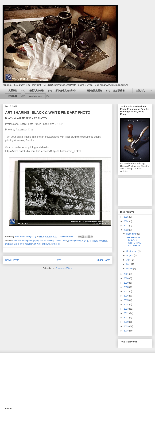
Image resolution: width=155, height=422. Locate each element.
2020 (126, 278)
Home (58, 260)
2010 (126, 322)
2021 (126, 274)
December (131, 233)
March (129, 268)
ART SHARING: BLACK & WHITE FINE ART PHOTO (47, 112)
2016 (126, 295)
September (132, 251)
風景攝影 (12, 90)
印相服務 (93, 241)
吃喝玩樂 (12, 96)
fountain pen (35, 96)
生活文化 (140, 90)
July (128, 260)
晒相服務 (46, 244)
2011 (126, 317)
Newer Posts (12, 260)
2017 (126, 291)
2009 (126, 326)
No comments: (67, 236)
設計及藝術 (119, 90)
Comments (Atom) (63, 268)
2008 (126, 330)
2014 (126, 304)
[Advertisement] (135, 191)
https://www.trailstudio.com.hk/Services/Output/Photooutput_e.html (43, 151)
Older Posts (103, 260)
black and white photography (25, 241)
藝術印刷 (55, 244)
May (128, 264)
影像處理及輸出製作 (65, 90)
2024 (126, 221)
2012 (126, 313)
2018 (126, 287)
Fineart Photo (61, 241)
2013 (126, 309)
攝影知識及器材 (94, 90)
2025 (126, 217)
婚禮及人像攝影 (36, 90)
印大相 (85, 241)
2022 (126, 230)
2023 (126, 225)
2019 (126, 282)
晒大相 (37, 244)
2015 (126, 300)
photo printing (74, 241)
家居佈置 (103, 241)
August (130, 255)
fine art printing (47, 241)
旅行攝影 (29, 244)
